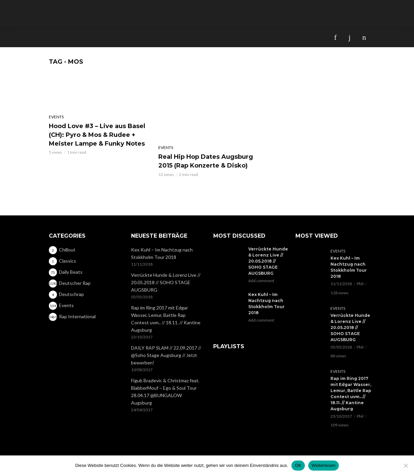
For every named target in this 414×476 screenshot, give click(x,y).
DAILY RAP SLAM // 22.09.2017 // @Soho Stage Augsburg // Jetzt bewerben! (166, 355)
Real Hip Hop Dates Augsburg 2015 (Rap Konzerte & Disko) (205, 161)
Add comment (261, 280)
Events (56, 116)
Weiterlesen (324, 465)
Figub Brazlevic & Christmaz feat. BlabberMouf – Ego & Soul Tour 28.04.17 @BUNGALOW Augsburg (165, 392)
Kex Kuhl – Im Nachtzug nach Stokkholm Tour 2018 (162, 253)
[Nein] (405, 465)
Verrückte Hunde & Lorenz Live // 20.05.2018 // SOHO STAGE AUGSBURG (165, 282)
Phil (360, 283)
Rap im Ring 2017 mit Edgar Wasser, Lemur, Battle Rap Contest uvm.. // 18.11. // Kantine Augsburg (165, 319)
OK (298, 465)
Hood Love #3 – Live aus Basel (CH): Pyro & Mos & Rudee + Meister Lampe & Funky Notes (97, 134)
